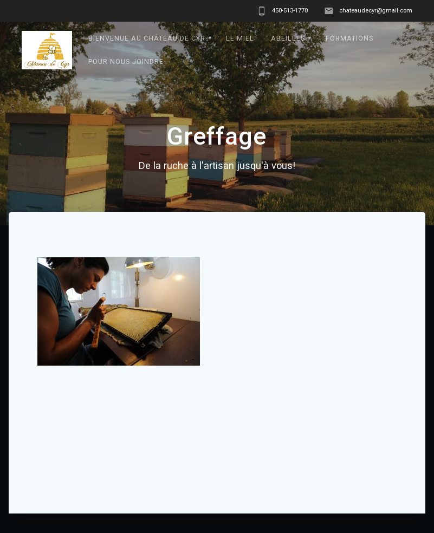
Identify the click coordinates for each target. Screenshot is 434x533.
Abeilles (288, 38)
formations (349, 38)
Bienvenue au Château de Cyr (146, 38)
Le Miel (240, 38)
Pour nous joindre (126, 61)
